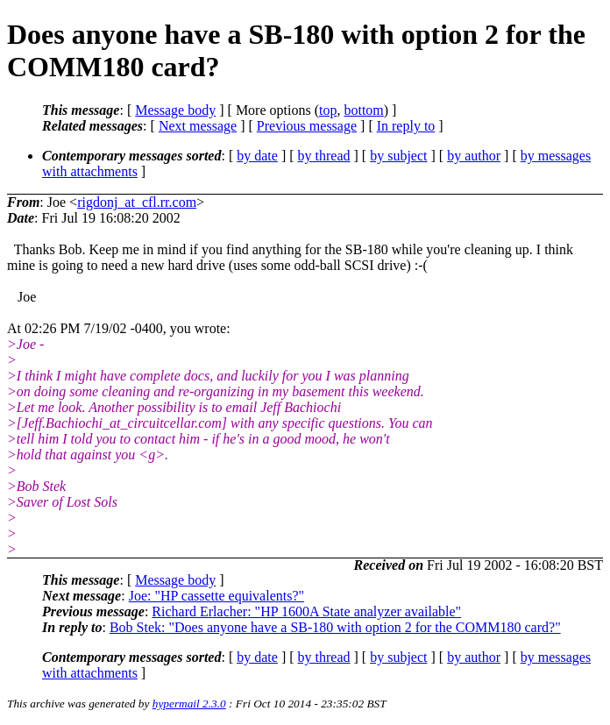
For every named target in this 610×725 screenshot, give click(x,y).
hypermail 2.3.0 (189, 703)
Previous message (307, 125)
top (328, 110)
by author (473, 155)
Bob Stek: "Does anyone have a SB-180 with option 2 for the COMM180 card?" (335, 627)
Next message (198, 125)
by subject (398, 155)
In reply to (406, 125)
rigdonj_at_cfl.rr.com (136, 202)
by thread (324, 155)
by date (257, 155)
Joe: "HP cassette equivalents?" (216, 595)
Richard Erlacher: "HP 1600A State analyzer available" (306, 611)
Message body (175, 110)
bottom (363, 110)
